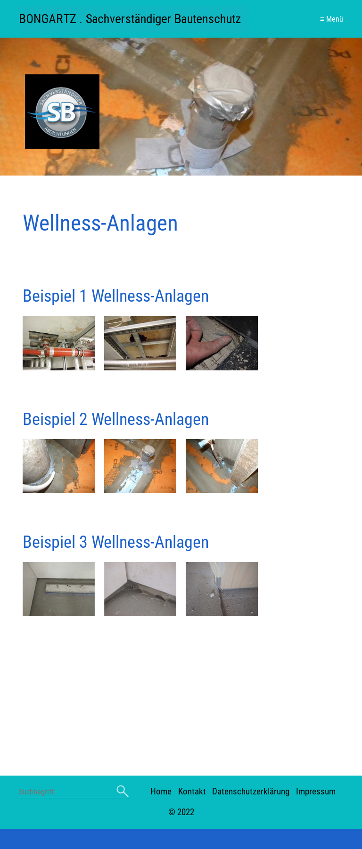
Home (161, 710)
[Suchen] (122, 710)
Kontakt (192, 710)
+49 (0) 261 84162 (108, 798)
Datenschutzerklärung (250, 710)
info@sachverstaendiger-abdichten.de (240, 798)
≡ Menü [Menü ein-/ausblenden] (331, 19)
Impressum (316, 710)
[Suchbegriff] (74, 711)
